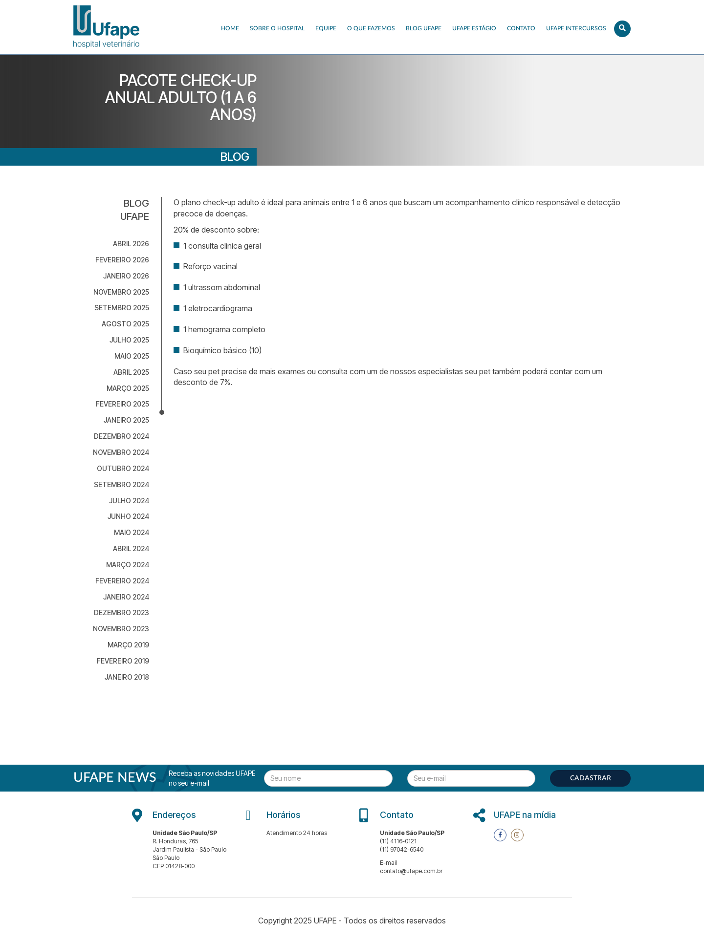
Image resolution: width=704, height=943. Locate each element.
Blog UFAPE (423, 28)
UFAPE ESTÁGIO (474, 28)
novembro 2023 (121, 628)
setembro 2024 (121, 484)
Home (230, 28)
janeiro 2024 (126, 597)
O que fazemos (371, 28)
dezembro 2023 (121, 612)
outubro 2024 (123, 468)
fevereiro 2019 (123, 661)
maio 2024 (131, 532)
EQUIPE (325, 28)
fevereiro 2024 (122, 581)
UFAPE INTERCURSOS (576, 28)
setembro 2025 (121, 307)
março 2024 (127, 564)
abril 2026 (131, 243)
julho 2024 (129, 500)
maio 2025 (131, 356)
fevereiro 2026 (122, 260)
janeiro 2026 (126, 276)
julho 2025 (129, 340)
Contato (521, 28)
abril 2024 (131, 548)
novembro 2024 (121, 452)
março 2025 (128, 388)
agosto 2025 (125, 324)
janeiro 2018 (127, 677)
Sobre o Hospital (277, 28)
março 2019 (128, 645)
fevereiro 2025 (122, 404)
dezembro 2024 (121, 436)
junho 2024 (128, 516)
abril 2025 (131, 372)
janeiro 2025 (126, 420)
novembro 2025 (121, 292)
